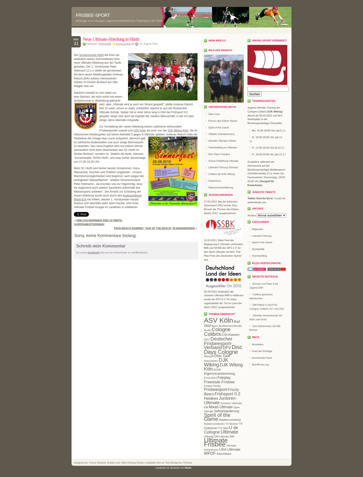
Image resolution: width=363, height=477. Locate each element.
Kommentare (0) (125, 43)
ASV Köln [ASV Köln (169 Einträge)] (218, 320)
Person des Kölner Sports (222, 120)
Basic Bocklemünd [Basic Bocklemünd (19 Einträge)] (222, 325)
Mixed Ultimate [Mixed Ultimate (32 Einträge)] (221, 407)
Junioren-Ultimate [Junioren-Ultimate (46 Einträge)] (220, 400)
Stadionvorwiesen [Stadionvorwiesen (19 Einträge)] (214, 423)
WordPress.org (260, 364)
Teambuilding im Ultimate (222, 147)
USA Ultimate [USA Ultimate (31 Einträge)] (229, 449)
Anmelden (257, 344)
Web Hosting (129, 462)
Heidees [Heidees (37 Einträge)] (211, 398)
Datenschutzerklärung (220, 187)
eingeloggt (94, 252)
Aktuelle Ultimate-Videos (222, 140)
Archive (251, 215)
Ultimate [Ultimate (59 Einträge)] (229, 431)
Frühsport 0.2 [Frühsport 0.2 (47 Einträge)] (227, 393)
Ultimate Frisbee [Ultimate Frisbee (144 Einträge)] (216, 442)
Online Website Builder (102, 462)
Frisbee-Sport (93, 15)
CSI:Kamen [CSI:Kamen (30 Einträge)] (230, 335)
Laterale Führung (261, 235)
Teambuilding (259, 255)
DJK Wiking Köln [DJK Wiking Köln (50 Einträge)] (223, 367)
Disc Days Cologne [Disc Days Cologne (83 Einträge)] (223, 349)
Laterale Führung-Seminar (223, 167)
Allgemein (257, 229)
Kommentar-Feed (262, 357)
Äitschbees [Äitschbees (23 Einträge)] (223, 453)
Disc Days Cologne (219, 154)
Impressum (214, 180)
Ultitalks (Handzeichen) (221, 134)
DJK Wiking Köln (178, 130)
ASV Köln (140, 130)
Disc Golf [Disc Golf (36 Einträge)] (222, 356)
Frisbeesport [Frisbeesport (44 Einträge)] (215, 389)
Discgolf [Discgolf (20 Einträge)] (209, 356)
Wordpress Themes (180, 462)
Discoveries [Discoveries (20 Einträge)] (211, 360)
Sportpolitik (105, 43)
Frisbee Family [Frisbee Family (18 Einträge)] (212, 385)
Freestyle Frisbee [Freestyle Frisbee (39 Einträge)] (219, 382)
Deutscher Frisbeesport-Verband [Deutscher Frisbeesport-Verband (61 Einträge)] (218, 343)
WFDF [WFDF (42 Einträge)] (210, 453)
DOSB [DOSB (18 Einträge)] (217, 369)
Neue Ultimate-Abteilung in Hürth (111, 39)
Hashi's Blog (200, 467)
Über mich (214, 114)
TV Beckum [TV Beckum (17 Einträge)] (231, 423)
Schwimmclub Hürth (91, 55)
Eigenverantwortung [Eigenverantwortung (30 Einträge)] (219, 373)
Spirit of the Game (218, 127)
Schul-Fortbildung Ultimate (223, 160)
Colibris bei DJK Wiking (221, 174)
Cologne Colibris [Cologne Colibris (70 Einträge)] (217, 332)
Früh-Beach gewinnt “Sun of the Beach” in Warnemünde (154, 228)
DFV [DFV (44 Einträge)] (227, 347)
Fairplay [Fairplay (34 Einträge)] (224, 377)
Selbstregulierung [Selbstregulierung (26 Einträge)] (226, 411)
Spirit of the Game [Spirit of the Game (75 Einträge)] (217, 417)
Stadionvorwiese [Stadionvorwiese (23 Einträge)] (230, 419)
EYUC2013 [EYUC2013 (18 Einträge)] (210, 378)
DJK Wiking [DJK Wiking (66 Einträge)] (216, 362)
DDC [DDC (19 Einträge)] (207, 339)
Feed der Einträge (262, 351)
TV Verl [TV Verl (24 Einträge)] (223, 428)
